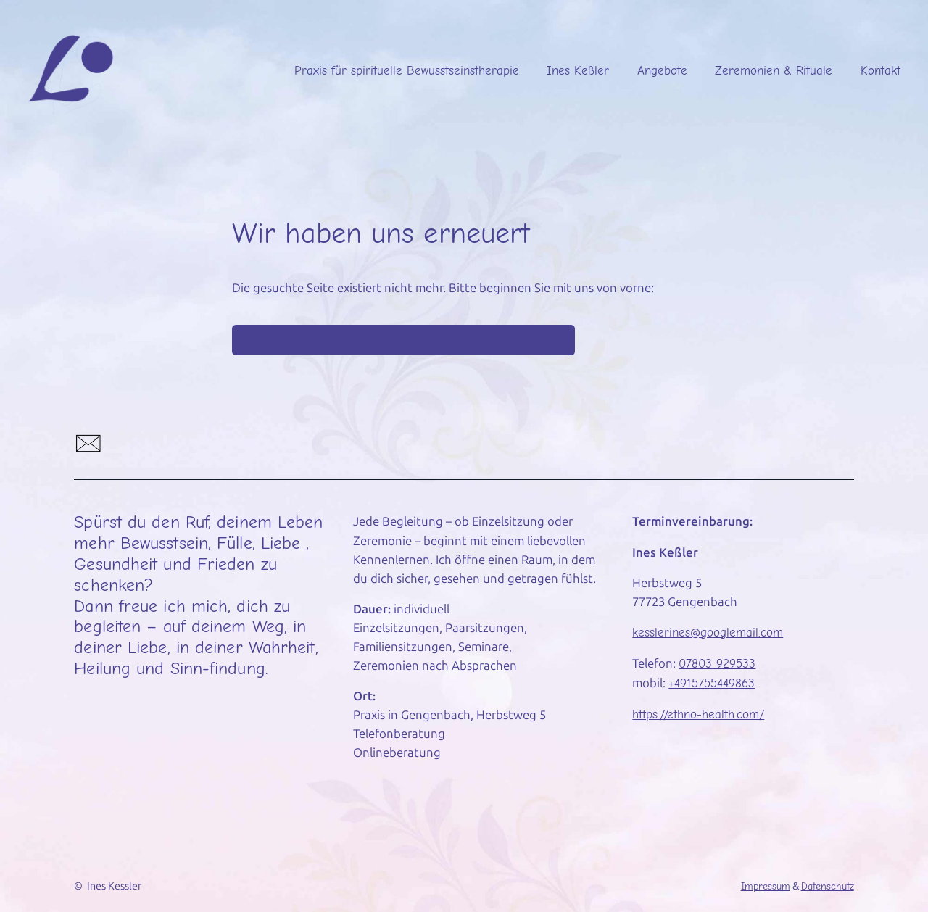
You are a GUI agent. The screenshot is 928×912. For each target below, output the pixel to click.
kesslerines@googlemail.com (707, 632)
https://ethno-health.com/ (698, 714)
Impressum (765, 886)
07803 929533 (717, 664)
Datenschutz (827, 886)
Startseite (403, 340)
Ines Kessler (114, 885)
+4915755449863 (711, 683)
